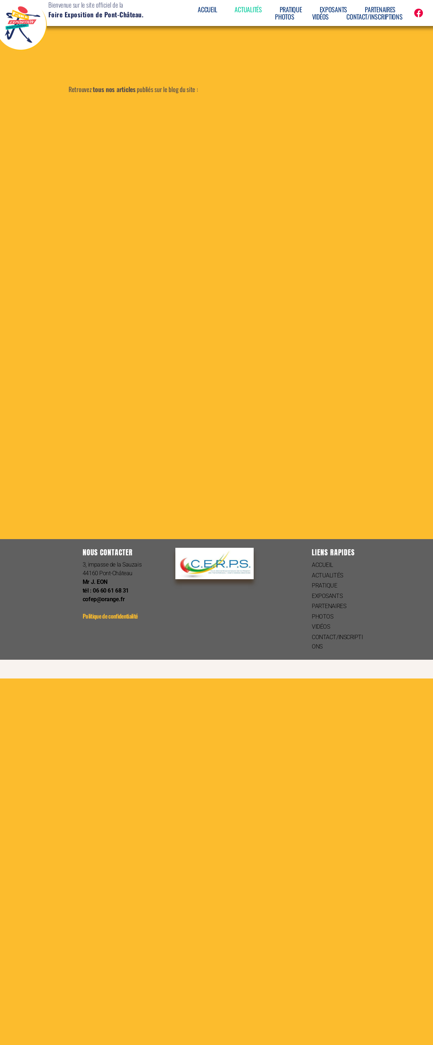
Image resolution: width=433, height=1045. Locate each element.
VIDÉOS (320, 16)
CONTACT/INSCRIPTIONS (374, 16)
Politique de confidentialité (110, 616)
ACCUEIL (207, 9)
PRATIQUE (291, 9)
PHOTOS (284, 16)
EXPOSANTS (333, 9)
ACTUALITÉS (248, 9)
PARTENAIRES (380, 9)
